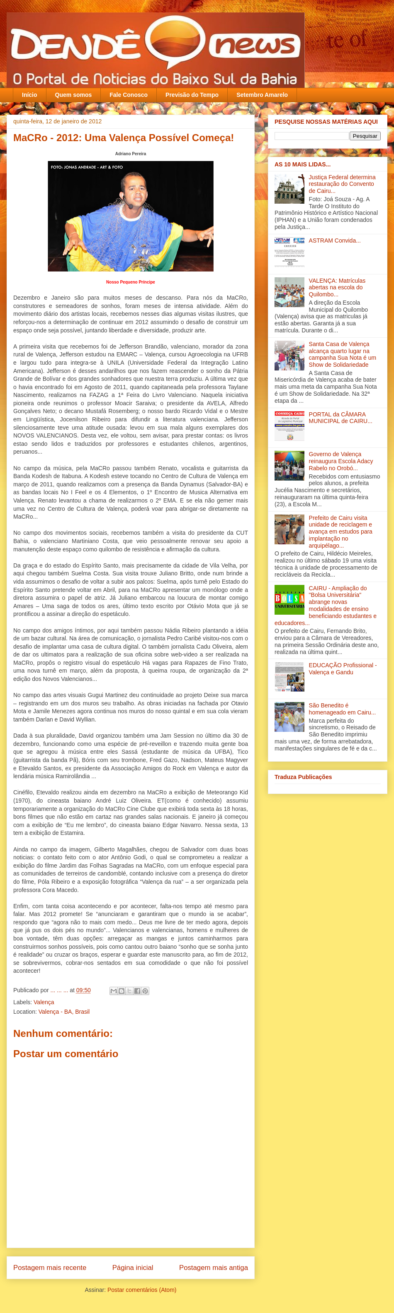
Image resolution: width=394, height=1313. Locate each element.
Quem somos (73, 94)
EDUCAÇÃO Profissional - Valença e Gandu (343, 669)
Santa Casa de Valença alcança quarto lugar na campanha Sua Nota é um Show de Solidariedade (343, 354)
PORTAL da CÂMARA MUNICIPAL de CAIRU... (340, 418)
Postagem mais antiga (213, 1268)
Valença (44, 1002)
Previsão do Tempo (192, 94)
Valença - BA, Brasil (64, 1011)
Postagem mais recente (49, 1268)
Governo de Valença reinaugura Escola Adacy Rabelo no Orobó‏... (341, 461)
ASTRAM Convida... (335, 240)
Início (29, 94)
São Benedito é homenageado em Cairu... (342, 709)
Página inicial (132, 1268)
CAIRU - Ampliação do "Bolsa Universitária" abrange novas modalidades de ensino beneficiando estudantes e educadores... (326, 605)
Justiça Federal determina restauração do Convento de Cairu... (342, 184)
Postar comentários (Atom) (142, 1290)
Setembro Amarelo (262, 94)
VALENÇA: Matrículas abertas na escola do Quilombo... (337, 287)
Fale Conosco (128, 94)
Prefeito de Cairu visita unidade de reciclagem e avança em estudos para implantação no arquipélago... (340, 532)
